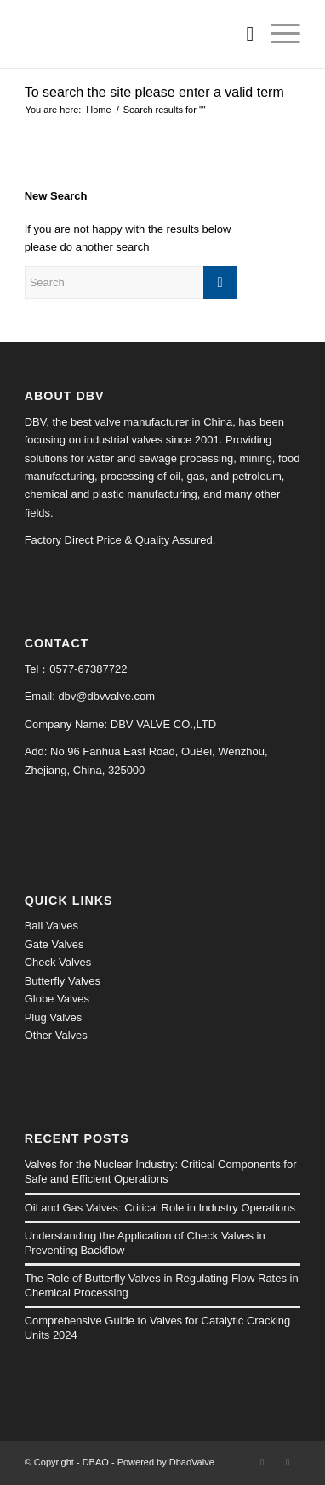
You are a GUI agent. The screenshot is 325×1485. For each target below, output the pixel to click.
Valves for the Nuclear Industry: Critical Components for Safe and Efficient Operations (161, 1171)
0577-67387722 (88, 669)
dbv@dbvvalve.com (106, 696)
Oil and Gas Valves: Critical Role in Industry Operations (160, 1207)
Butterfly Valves (62, 980)
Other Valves (56, 1035)
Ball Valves (51, 925)
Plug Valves (54, 1017)
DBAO (96, 1462)
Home (98, 109)
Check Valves (58, 962)
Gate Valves (54, 944)
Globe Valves (57, 998)
